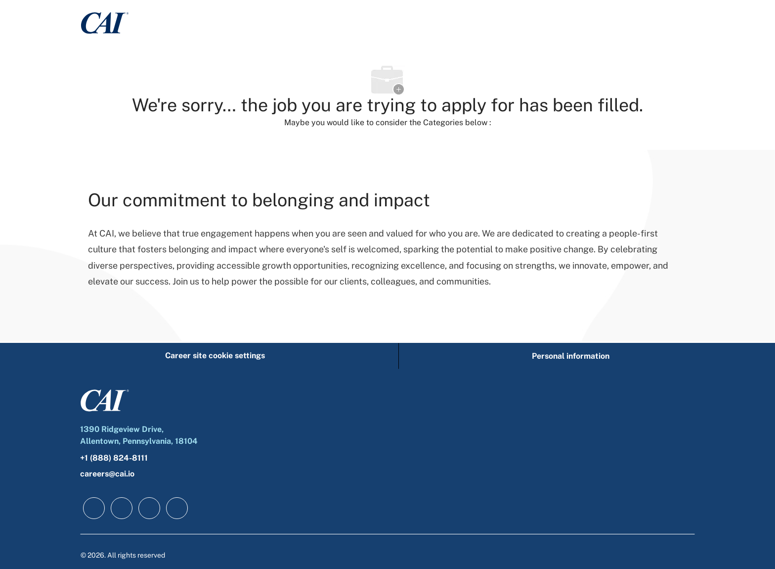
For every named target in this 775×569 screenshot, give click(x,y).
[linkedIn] (121, 508)
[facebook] (94, 508)
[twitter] (149, 508)
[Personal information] (570, 356)
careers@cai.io (107, 473)
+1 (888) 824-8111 (114, 458)
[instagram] (177, 508)
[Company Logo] (104, 22)
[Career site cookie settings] (215, 356)
